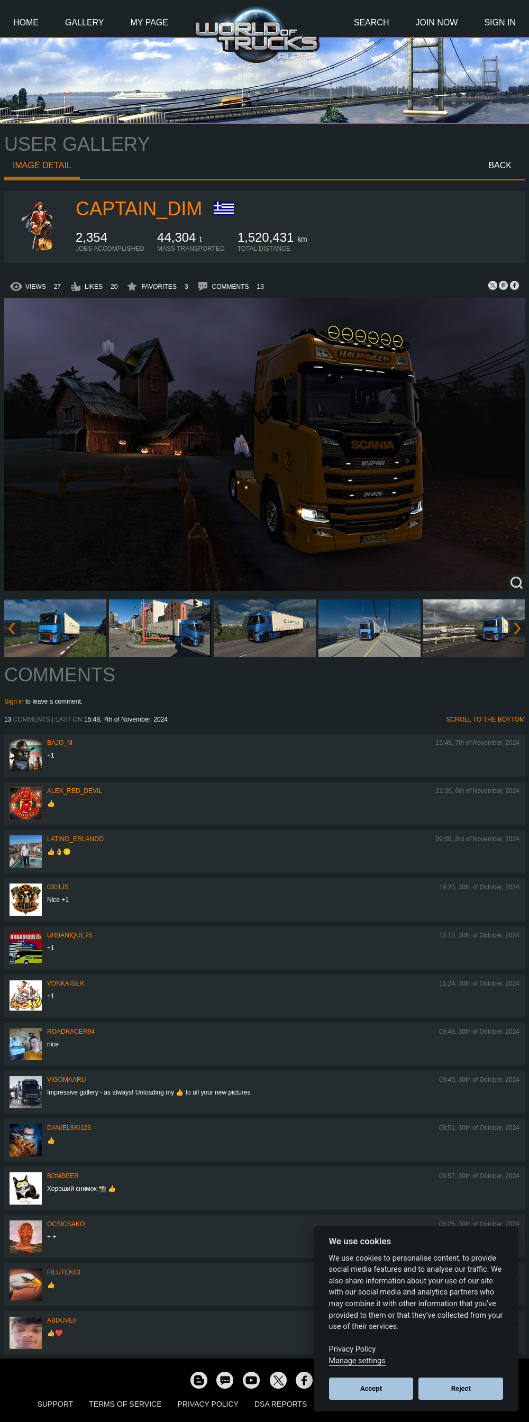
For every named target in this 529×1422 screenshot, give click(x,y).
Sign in (14, 701)
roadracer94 (71, 1031)
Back (500, 165)
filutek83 (63, 1272)
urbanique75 (69, 935)
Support (55, 1404)
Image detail (42, 165)
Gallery (84, 22)
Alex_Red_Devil (74, 791)
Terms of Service (125, 1404)
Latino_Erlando (75, 839)
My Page (149, 22)
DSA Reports (280, 1404)
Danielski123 (69, 1128)
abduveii (62, 1320)
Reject (461, 1388)
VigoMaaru (66, 1079)
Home (26, 22)
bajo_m (59, 742)
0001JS (58, 887)
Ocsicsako (66, 1224)
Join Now (436, 22)
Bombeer (63, 1176)
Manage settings (357, 1360)
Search (371, 22)
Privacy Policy (208, 1404)
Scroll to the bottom (485, 719)
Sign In (500, 22)
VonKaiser (65, 983)
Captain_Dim (139, 209)
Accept (371, 1388)
